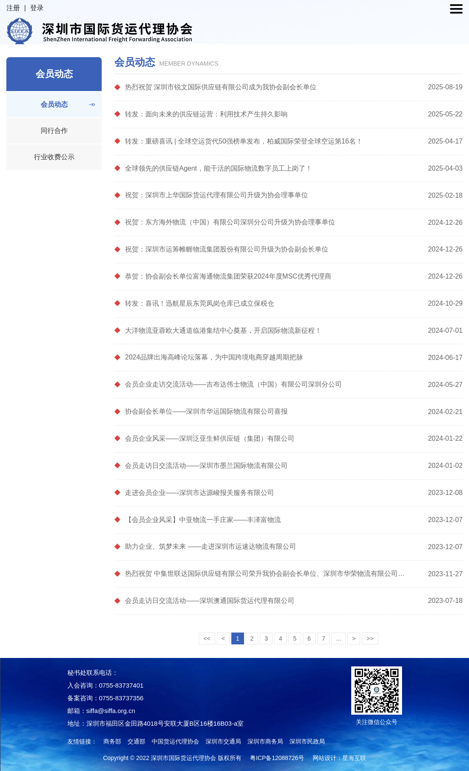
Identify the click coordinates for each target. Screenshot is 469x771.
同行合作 (54, 130)
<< (206, 638)
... (338, 638)
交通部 (136, 741)
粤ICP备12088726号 (277, 757)
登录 (37, 7)
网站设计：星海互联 (339, 757)
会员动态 (54, 104)
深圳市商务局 (265, 741)
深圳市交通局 (223, 741)
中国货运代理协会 (175, 741)
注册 (13, 7)
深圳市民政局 (307, 741)
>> (369, 638)
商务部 (112, 741)
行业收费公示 (54, 156)
